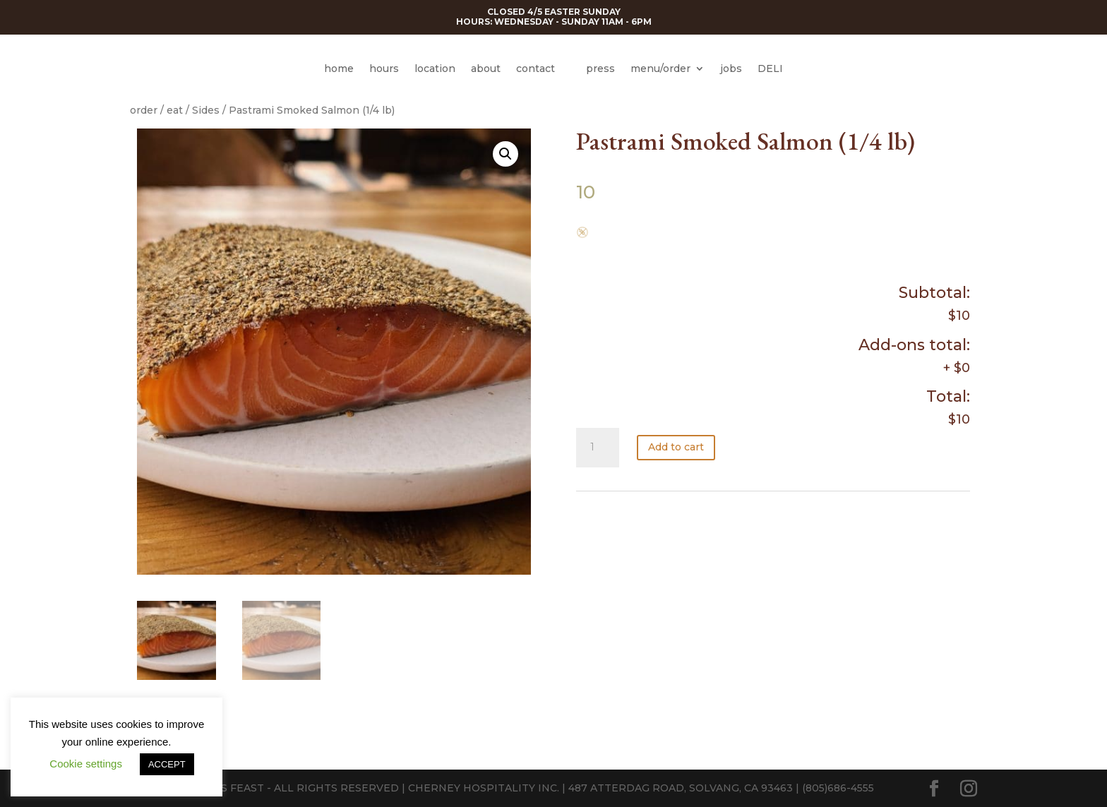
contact (535, 68)
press (600, 68)
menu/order (660, 68)
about (486, 68)
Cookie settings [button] (85, 764)
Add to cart (676, 447)
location (434, 68)
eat (175, 110)
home (339, 68)
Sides (206, 110)
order (143, 110)
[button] (505, 154)
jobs (731, 68)
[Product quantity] (597, 447)
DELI (770, 68)
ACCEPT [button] (167, 764)
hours (384, 68)
